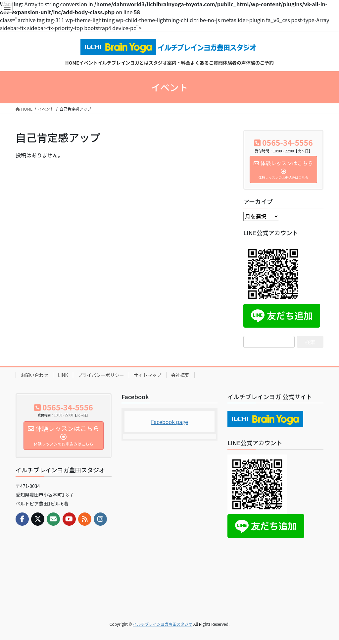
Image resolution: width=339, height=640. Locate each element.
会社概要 (180, 375)
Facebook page (169, 422)
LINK (63, 375)
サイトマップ (148, 375)
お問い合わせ (34, 375)
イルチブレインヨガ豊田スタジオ (60, 469)
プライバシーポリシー (101, 375)
